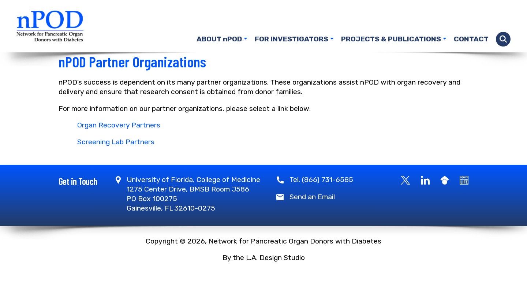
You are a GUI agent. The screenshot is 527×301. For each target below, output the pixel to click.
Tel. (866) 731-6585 (321, 201)
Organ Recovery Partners (118, 146)
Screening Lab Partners (115, 163)
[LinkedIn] (425, 201)
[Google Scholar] (444, 201)
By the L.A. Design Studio (264, 279)
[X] (405, 201)
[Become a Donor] (464, 201)
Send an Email (312, 218)
